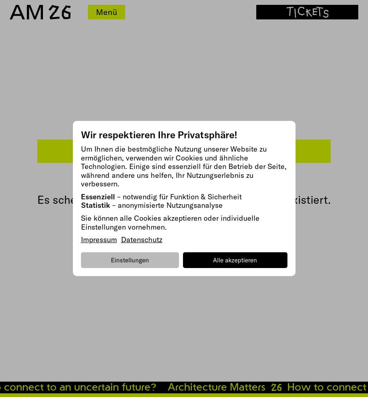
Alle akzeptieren (235, 260)
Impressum (99, 239)
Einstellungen (130, 260)
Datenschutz (141, 239)
